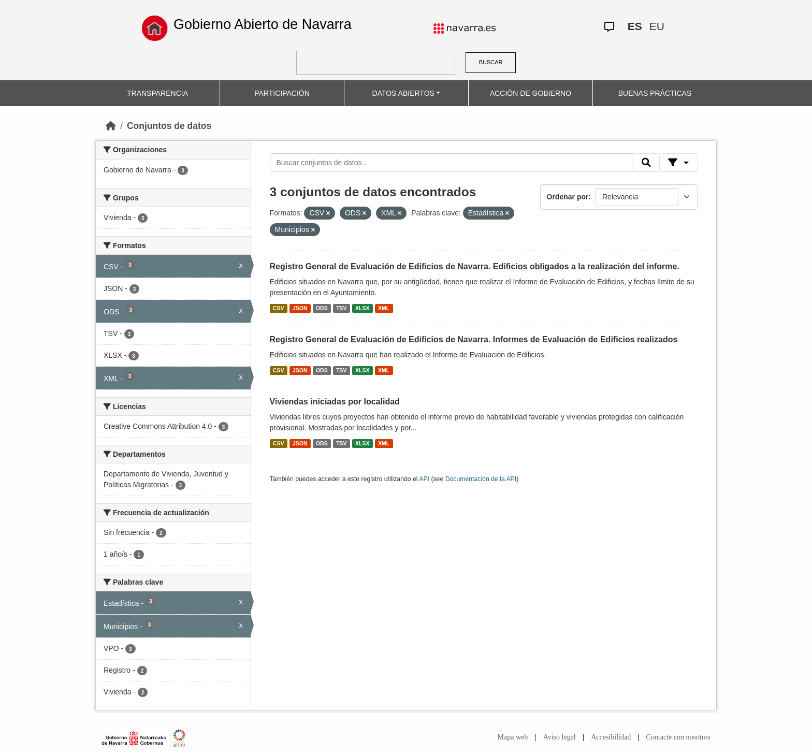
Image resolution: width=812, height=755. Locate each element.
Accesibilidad (611, 737)
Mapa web (513, 737)
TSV (341, 308)
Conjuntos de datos (169, 126)
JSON (300, 308)
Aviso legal (559, 737)
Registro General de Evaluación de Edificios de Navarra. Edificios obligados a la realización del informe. (474, 266)
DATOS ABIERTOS (403, 93)
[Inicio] (111, 126)
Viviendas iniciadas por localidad (335, 401)
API (424, 479)
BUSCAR (491, 62)
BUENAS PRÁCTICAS (655, 93)
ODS (322, 308)
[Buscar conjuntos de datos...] (451, 162)
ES (635, 26)
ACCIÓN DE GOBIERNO (530, 93)
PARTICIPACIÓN (282, 93)
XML (383, 308)
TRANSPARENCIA (157, 93)
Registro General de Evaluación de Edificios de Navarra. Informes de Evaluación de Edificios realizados (474, 339)
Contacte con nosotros (678, 737)
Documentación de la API (481, 479)
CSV (278, 308)
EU (656, 26)
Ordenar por (568, 197)
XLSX (362, 308)
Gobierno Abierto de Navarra (262, 24)
